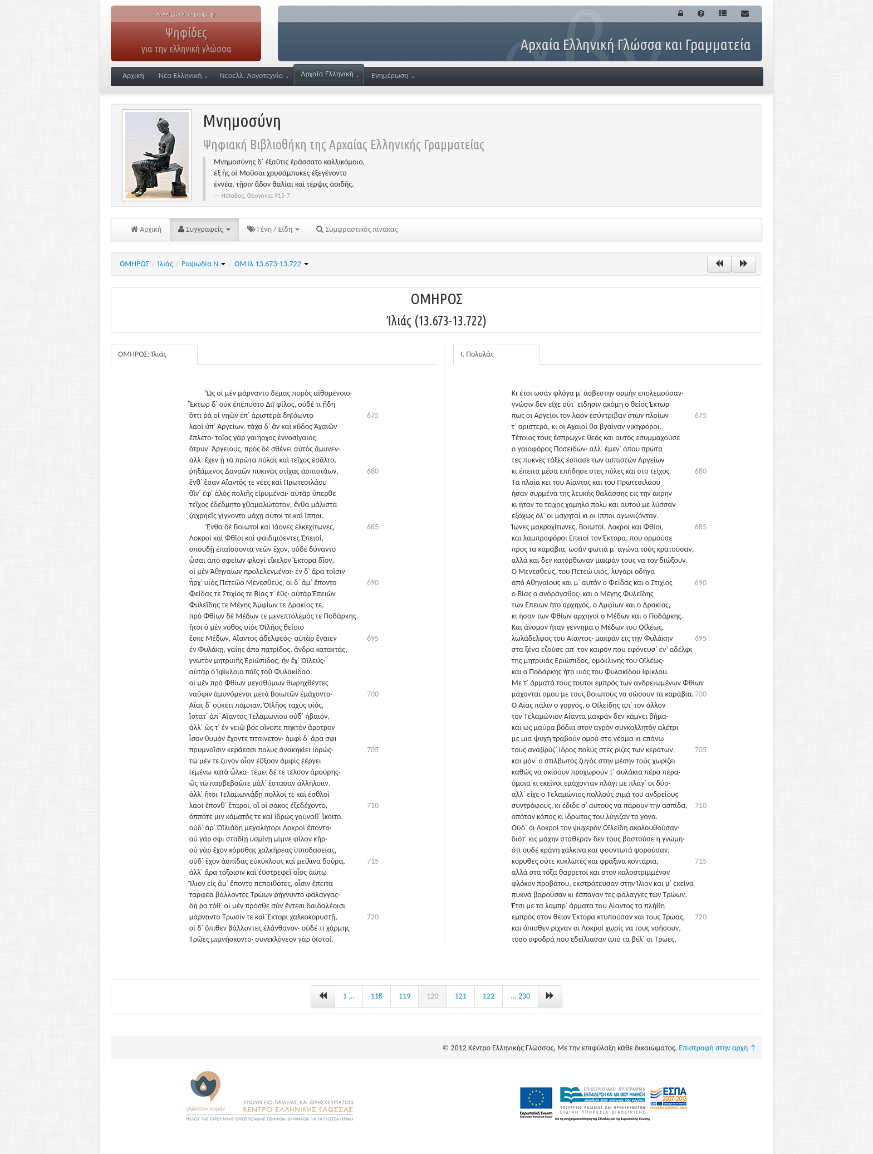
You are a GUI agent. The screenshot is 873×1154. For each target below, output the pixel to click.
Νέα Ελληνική (183, 75)
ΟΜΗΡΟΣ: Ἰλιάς (142, 354)
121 (461, 996)
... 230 (520, 996)
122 (488, 996)
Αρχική (133, 75)
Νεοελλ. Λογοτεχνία (253, 75)
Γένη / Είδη (273, 229)
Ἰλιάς (165, 264)
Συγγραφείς (204, 229)
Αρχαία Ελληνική (329, 74)
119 (404, 996)
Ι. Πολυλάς (477, 354)
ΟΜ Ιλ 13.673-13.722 (271, 264)
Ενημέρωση (392, 75)
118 (376, 996)
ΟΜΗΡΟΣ (134, 264)
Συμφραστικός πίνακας (357, 229)
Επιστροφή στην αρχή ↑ (718, 1048)
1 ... (349, 996)
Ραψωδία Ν (203, 264)
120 (432, 996)
